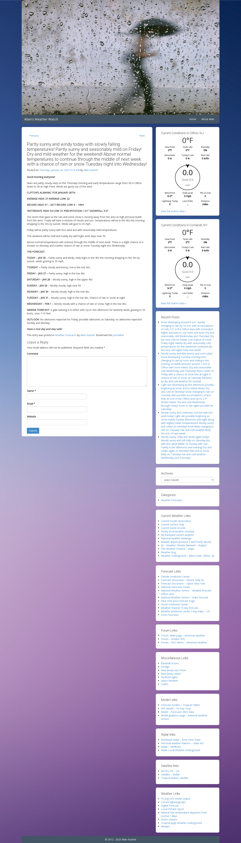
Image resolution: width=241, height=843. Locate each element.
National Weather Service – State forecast (184, 597)
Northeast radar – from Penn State (180, 739)
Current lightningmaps (173, 802)
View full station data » (173, 211)
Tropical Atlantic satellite (174, 778)
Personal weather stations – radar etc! (182, 743)
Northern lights (169, 677)
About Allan (207, 119)
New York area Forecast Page (178, 601)
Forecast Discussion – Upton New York (183, 583)
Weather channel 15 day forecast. (180, 607)
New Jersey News (171, 673)
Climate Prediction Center (175, 576)
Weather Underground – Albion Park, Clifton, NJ (187, 555)
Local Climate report (172, 809)
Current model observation (176, 521)
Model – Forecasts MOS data (177, 712)
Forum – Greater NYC (173, 639)
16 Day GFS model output (175, 798)
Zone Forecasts (170, 614)
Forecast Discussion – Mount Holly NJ (182, 580)
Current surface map (172, 524)
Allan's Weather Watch (41, 119)
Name (31, 390)
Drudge (165, 666)
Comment (32, 353)
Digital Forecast (170, 805)
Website (31, 416)
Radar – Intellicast (171, 746)
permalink (118, 335)
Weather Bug (168, 552)
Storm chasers (169, 819)
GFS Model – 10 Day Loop (176, 708)
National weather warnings (176, 538)
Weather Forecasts (65, 335)
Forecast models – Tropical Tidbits (180, 705)
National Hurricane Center (175, 587)
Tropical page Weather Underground (181, 823)
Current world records (173, 528)
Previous (34, 135)
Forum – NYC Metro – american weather (184, 642)
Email (31, 403)
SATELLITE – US (170, 771)
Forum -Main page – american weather (183, 635)
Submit (33, 430)
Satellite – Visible (170, 774)
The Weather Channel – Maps (177, 548)
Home (192, 119)
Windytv (165, 826)
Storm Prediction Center (174, 604)
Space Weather (169, 680)
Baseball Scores (170, 663)
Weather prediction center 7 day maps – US (185, 611)
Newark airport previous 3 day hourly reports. (186, 541)
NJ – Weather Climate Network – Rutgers (184, 545)
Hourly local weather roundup (177, 531)
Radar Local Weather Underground (180, 750)
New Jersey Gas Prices (173, 670)
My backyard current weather (177, 535)
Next (142, 135)
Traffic (164, 684)
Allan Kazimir (91, 170)
